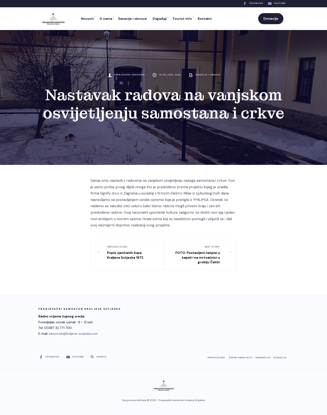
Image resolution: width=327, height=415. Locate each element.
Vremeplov (262, 357)
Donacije (270, 18)
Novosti (87, 18)
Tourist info (182, 18)
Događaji (160, 18)
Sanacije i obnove (132, 18)
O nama (105, 18)
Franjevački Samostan (129, 74)
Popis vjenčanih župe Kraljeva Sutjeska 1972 (130, 252)
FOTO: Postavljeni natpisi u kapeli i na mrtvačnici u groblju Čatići (197, 254)
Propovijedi (216, 357)
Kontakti (205, 18)
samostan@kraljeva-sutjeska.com (73, 334)
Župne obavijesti (241, 357)
